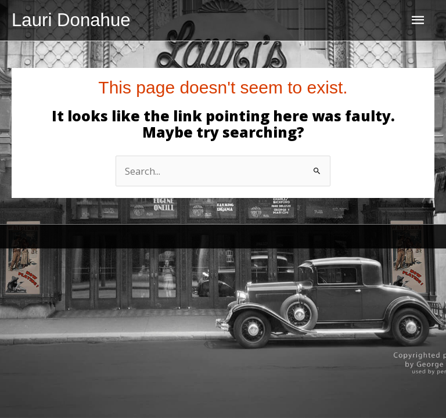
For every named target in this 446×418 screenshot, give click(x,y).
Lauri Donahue (71, 20)
